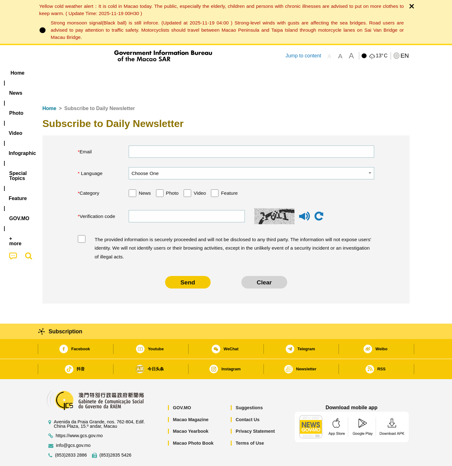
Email (86, 132)
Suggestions (249, 388)
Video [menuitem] (136, 73)
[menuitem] (82, 73)
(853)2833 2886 (71, 436)
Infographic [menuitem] (168, 73)
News (145, 174)
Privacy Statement (255, 412)
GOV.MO (182, 388)
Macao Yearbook (190, 412)
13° (381, 55)
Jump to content (303, 55)
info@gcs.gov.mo (73, 426)
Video (200, 174)
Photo (172, 174)
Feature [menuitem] (250, 73)
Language (91, 154)
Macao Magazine (191, 400)
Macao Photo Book (193, 423)
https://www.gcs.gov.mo (79, 416)
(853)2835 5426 (116, 436)
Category (90, 174)
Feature (229, 174)
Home (49, 89)
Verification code (97, 197)
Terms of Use (250, 423)
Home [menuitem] (55, 73)
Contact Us (248, 400)
